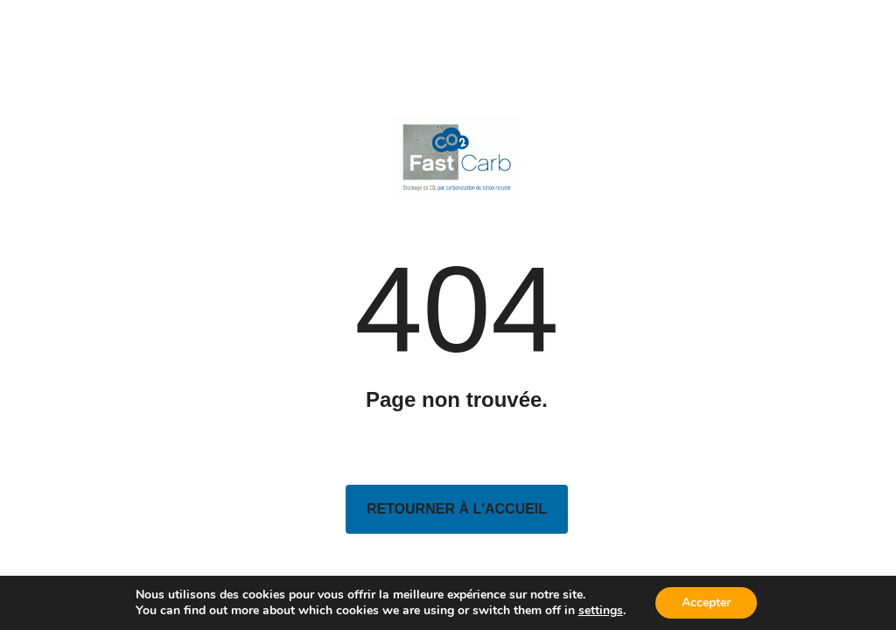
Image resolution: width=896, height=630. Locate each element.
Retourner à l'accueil (457, 508)
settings (600, 611)
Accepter (706, 602)
